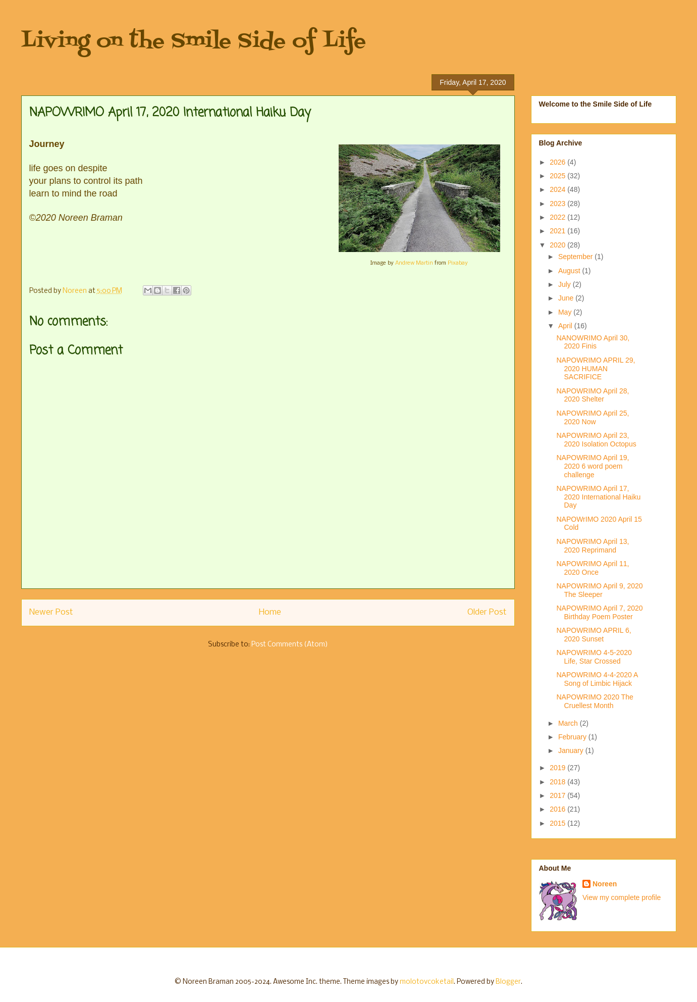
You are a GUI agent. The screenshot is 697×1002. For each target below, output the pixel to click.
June (566, 298)
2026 (558, 162)
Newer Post (51, 612)
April (566, 326)
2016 (558, 809)
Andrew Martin (414, 263)
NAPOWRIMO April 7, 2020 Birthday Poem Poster (599, 612)
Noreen (605, 884)
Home (270, 612)
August (570, 271)
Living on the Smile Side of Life (193, 41)
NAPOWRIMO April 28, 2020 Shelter (592, 395)
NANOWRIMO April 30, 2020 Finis (592, 342)
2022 (558, 217)
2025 (558, 176)
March (569, 723)
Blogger (508, 982)
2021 (558, 231)
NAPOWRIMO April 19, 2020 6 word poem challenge (592, 466)
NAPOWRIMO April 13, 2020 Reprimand (592, 545)
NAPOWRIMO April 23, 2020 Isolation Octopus (596, 439)
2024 (558, 189)
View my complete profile (621, 897)
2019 (558, 768)
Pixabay (458, 263)
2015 (558, 823)
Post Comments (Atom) (289, 644)
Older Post (487, 612)
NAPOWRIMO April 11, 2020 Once (592, 568)
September (576, 257)
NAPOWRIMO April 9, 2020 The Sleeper (599, 590)
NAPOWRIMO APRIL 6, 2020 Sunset (593, 634)
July (565, 284)
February (573, 737)
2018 (558, 782)
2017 (558, 795)
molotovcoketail (427, 982)
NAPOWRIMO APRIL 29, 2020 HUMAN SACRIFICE (595, 368)
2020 (558, 245)
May (565, 312)
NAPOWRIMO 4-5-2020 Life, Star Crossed (593, 656)
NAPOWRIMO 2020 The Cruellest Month (594, 701)
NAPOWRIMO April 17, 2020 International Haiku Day (598, 497)
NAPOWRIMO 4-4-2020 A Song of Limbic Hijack (596, 679)
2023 (558, 203)
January (571, 750)
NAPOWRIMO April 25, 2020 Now (592, 417)
